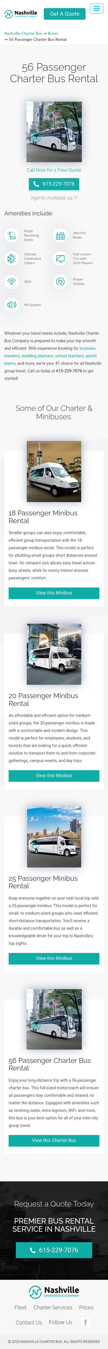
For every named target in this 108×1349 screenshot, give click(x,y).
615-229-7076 (54, 184)
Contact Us (29, 1322)
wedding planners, (38, 356)
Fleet (20, 1307)
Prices (86, 1307)
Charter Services (52, 1307)
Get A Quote (64, 13)
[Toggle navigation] (96, 8)
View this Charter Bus (54, 1140)
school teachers (69, 356)
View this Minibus (54, 593)
